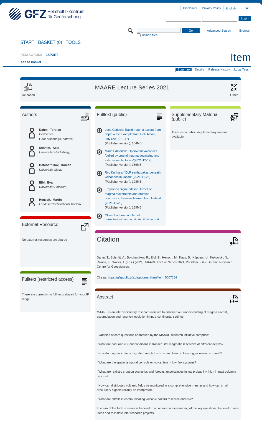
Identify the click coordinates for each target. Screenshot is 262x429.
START (27, 42)
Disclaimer (190, 8)
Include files (149, 35)
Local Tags (241, 69)
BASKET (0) (50, 42)
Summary (183, 69)
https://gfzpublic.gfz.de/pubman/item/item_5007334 (142, 277)
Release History (219, 69)
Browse (244, 30)
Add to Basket (31, 62)
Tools (73, 42)
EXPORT (52, 54)
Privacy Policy (211, 8)
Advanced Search (219, 30)
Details (199, 69)
